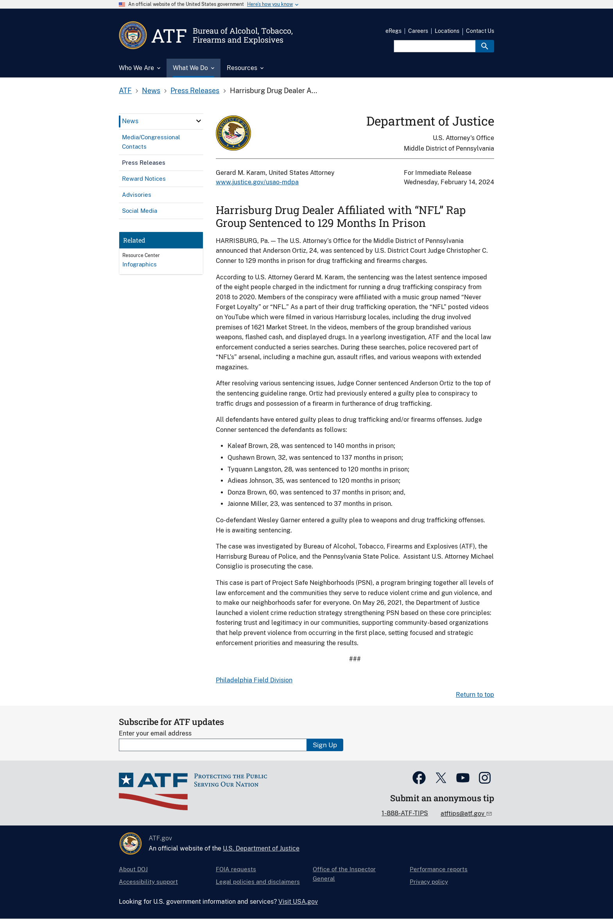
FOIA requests (236, 869)
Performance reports (439, 869)
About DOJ (133, 869)
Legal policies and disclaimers (258, 881)
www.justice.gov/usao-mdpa (257, 182)
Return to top (475, 694)
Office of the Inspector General (344, 874)
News (151, 90)
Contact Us (480, 31)
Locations (447, 31)
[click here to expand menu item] (198, 121)
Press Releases (194, 90)
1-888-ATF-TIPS (405, 813)
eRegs (393, 31)
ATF (125, 90)
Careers (418, 31)
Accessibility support (148, 881)
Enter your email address (155, 733)
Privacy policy (429, 881)
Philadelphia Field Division (254, 680)
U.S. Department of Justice (261, 848)
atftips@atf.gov (463, 813)
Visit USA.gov (298, 901)
